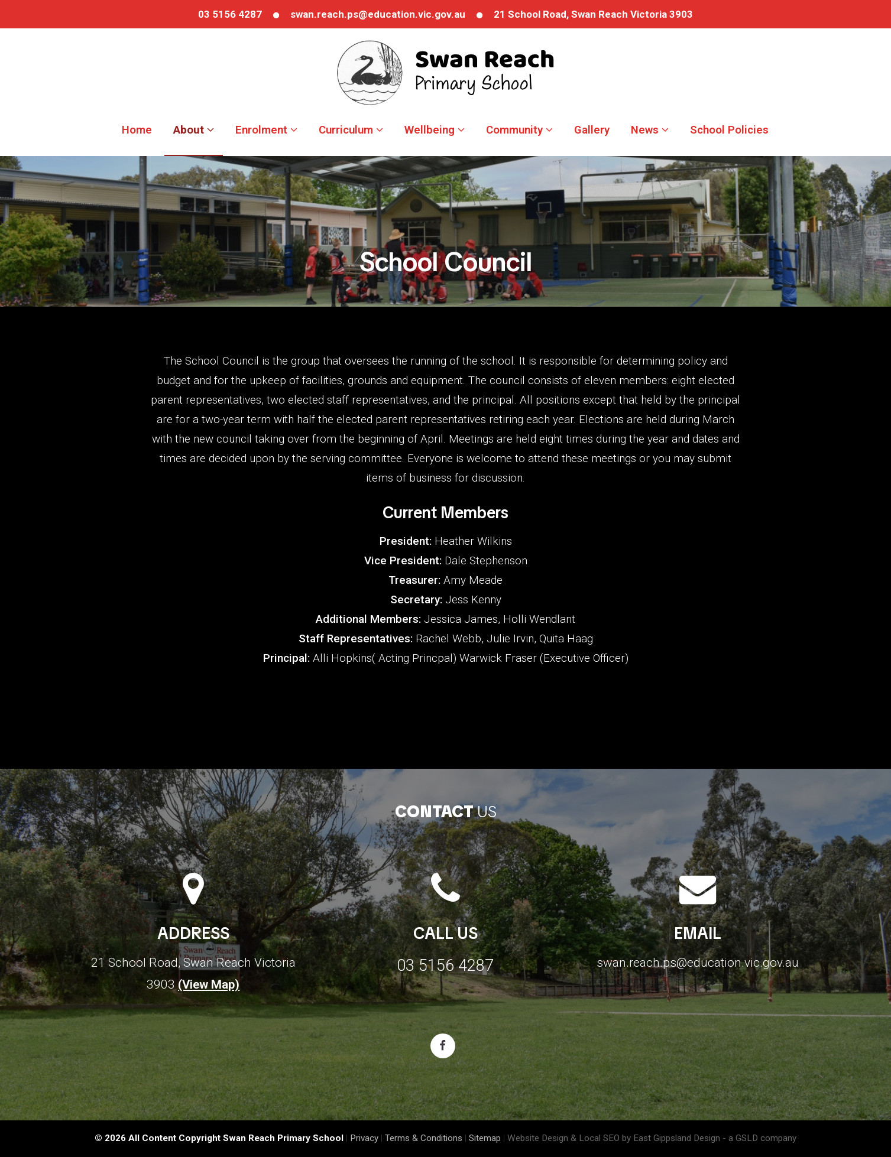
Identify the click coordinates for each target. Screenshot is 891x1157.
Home (137, 130)
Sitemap (485, 1138)
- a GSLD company (759, 1138)
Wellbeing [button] (434, 130)
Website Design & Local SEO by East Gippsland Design (613, 1138)
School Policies (729, 130)
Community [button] (519, 130)
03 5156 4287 (230, 14)
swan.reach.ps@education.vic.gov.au (377, 14)
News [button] (650, 130)
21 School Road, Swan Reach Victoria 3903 (593, 14)
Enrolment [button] (266, 130)
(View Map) (208, 984)
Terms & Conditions (423, 1138)
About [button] (193, 130)
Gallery (592, 130)
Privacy (364, 1138)
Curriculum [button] (351, 130)
